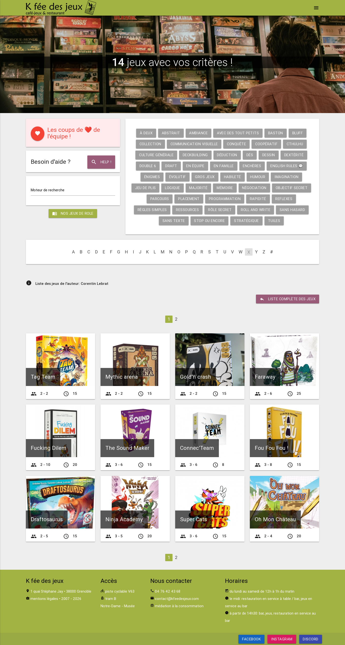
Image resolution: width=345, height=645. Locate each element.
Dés (250, 155)
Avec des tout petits (238, 133)
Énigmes (151, 176)
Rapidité (258, 198)
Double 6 (147, 166)
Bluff (298, 133)
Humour (258, 176)
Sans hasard (293, 209)
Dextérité (294, 155)
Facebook (251, 639)
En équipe (195, 166)
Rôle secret (220, 209)
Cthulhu (296, 144)
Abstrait (170, 133)
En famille (223, 166)
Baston (275, 133)
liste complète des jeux (287, 299)
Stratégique (246, 220)
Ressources (187, 209)
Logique (172, 187)
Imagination (287, 176)
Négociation (254, 187)
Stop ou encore (209, 220)
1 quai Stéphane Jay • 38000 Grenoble (60, 591)
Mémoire (225, 187)
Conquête (237, 144)
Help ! (101, 162)
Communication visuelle (194, 144)
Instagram (282, 639)
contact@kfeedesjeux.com (177, 598)
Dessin (269, 155)
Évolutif (177, 176)
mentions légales (44, 598)
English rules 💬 (287, 166)
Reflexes (284, 198)
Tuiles (274, 220)
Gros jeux (205, 176)
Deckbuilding (195, 155)
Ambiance (198, 133)
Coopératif (267, 144)
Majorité (198, 187)
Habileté (232, 176)
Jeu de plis (144, 187)
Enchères (252, 166)
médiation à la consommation (179, 606)
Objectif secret (292, 187)
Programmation (225, 198)
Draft (171, 166)
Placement (189, 198)
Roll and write (256, 209)
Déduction (227, 155)
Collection (149, 144)
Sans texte (173, 220)
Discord (310, 639)
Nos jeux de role (73, 213)
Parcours (159, 198)
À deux (145, 133)
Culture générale (155, 155)
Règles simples (151, 209)
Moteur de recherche (47, 190)
